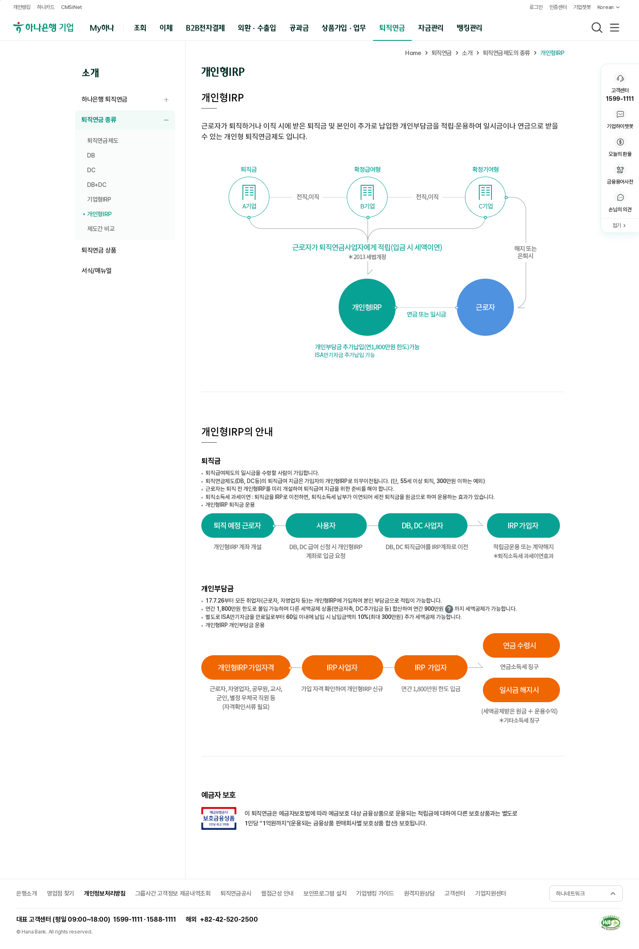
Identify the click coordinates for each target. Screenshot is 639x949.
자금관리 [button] (431, 27)
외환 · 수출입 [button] (257, 27)
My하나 (102, 27)
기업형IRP (99, 199)
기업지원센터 (490, 893)
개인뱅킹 (22, 7)
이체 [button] (166, 27)
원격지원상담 (419, 893)
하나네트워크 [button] (570, 893)
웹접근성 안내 (277, 893)
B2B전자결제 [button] (205, 27)
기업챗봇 (582, 7)
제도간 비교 (101, 229)
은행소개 (26, 893)
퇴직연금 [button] (392, 27)
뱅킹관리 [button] (470, 27)
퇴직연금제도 (102, 140)
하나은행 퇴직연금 (128, 99)
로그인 (535, 7)
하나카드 (46, 7)
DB (91, 155)
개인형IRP (99, 214)
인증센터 (558, 7)
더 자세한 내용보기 (449, 609)
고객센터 (455, 893)
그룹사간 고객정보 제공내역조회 (173, 893)
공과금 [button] (298, 27)
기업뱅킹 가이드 (375, 893)
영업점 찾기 (60, 893)
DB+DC (96, 184)
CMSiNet (71, 7)
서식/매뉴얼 (97, 271)
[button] (620, 202)
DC (91, 170)
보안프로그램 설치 (325, 893)
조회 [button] (140, 27)
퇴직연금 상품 (99, 250)
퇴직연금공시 (235, 893)
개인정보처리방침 (105, 893)
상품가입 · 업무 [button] (344, 27)
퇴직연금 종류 (128, 120)
